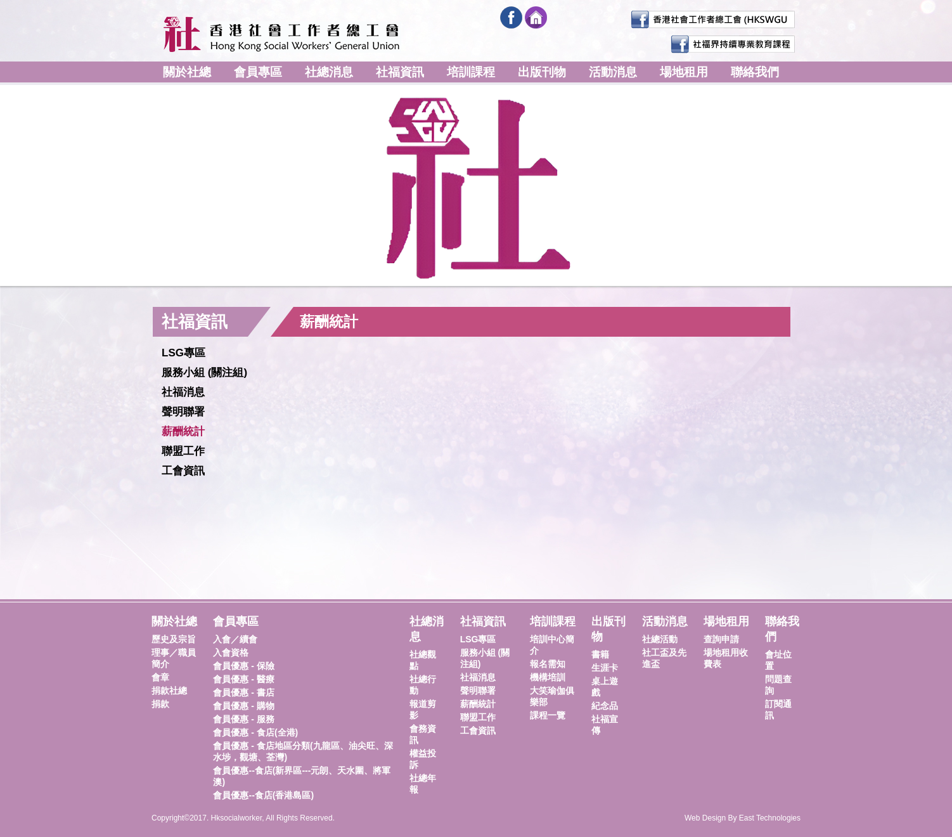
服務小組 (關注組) (204, 373)
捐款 (160, 704)
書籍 (600, 654)
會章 (160, 677)
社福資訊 (400, 72)
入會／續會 (235, 639)
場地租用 (684, 72)
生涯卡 (604, 668)
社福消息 (183, 392)
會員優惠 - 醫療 (243, 679)
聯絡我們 (755, 72)
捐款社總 (169, 690)
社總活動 (660, 639)
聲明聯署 (183, 412)
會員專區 (258, 72)
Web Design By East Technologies (743, 818)
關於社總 (187, 72)
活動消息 (613, 72)
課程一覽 (547, 715)
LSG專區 (183, 353)
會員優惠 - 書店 (243, 692)
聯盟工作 (183, 451)
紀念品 (604, 706)
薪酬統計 (183, 431)
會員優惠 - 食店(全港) (255, 732)
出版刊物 (542, 72)
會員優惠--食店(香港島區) (263, 795)
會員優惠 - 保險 (243, 666)
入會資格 (230, 652)
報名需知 (547, 664)
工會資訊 (183, 471)
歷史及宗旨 (173, 639)
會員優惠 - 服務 (243, 719)
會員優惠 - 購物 (243, 706)
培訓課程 (471, 72)
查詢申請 (721, 639)
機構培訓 (547, 677)
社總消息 (329, 72)
